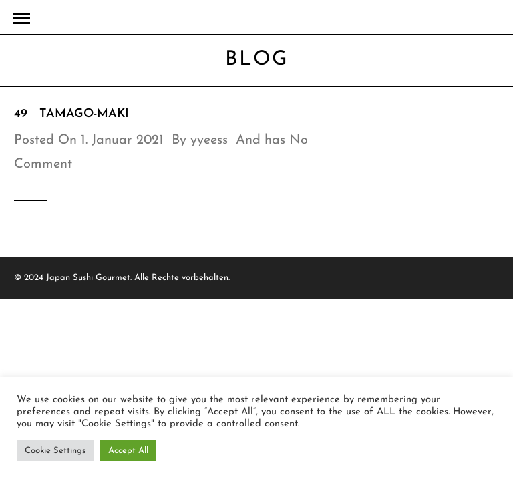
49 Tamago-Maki (71, 114)
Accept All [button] (128, 450)
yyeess (209, 140)
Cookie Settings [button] (55, 450)
